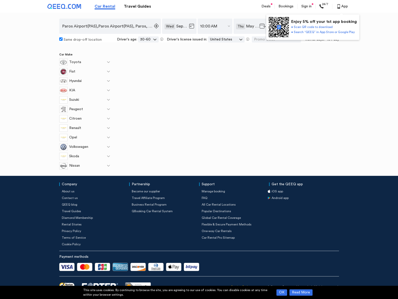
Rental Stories (72, 224)
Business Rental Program (149, 204)
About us (68, 191)
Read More (301, 292)
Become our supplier (146, 191)
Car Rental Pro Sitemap (218, 237)
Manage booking (213, 191)
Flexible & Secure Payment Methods (227, 224)
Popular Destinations (216, 211)
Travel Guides (137, 6)
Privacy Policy (71, 231)
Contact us (70, 198)
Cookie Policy (71, 244)
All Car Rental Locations (219, 204)
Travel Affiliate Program (148, 198)
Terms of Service (74, 237)
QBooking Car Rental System (152, 211)
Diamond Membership (77, 217)
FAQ (205, 198)
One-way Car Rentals (217, 231)
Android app (280, 198)
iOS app (277, 191)
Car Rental (105, 6)
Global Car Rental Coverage (221, 217)
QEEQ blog (69, 204)
